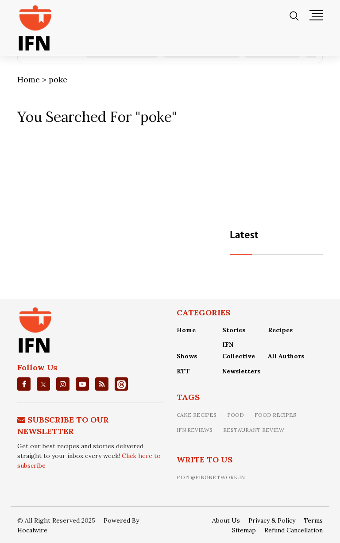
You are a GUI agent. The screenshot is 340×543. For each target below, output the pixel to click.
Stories (233, 330)
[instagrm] (63, 384)
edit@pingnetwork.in (211, 477)
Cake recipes (196, 414)
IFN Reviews (194, 430)
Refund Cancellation (293, 530)
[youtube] (82, 384)
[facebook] (24, 384)
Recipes (280, 330)
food (235, 414)
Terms (313, 520)
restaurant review (253, 430)
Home (186, 330)
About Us (226, 520)
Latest (244, 235)
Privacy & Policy (271, 520)
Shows (187, 356)
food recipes (275, 414)
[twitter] (43, 384)
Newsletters (241, 371)
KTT (183, 371)
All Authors (286, 356)
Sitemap (244, 530)
